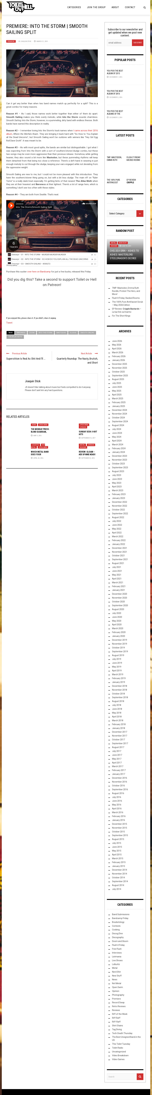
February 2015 (119, 862)
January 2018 (118, 728)
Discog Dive (117, 933)
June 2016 (117, 801)
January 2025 (118, 406)
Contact (130, 7)
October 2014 (118, 877)
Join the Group (96, 7)
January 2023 (118, 498)
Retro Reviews (119, 1006)
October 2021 (118, 555)
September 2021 (120, 559)
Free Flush (117, 949)
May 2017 (116, 759)
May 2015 (116, 851)
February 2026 (119, 356)
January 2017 (118, 774)
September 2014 (120, 881)
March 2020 (117, 628)
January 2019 (118, 682)
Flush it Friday (118, 945)
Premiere (11, 41)
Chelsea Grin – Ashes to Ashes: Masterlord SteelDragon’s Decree (124, 254)
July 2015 (116, 843)
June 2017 (117, 755)
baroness (21, 333)
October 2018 (118, 693)
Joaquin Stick (26, 41)
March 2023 (117, 490)
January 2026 (118, 360)
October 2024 (118, 417)
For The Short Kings (121, 316)
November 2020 (119, 598)
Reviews (83, 447)
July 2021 (116, 567)
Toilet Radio (117, 1048)
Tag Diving (117, 1029)
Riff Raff (116, 1018)
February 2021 (119, 586)
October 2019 (118, 647)
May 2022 (116, 529)
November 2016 (119, 782)
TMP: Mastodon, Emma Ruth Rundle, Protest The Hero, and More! (126, 291)
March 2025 (117, 398)
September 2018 (120, 697)
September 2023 (120, 467)
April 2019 (117, 670)
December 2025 (119, 364)
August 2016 (118, 793)
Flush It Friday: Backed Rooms (126, 298)
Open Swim (43, 425)
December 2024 (119, 410)
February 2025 (119, 402)
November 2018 (119, 690)
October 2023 (118, 463)
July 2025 (116, 383)
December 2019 (119, 640)
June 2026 (117, 341)
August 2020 (118, 609)
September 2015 (120, 835)
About (115, 7)
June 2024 (117, 433)
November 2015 (119, 828)
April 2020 (117, 624)
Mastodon (61, 333)
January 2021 (118, 590)
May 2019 (116, 667)
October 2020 (118, 601)
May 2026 (116, 345)
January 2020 (118, 636)
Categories (74, 7)
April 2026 (117, 348)
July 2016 (116, 797)
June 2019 (117, 663)
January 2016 (118, 820)
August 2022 (118, 517)
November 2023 (119, 460)
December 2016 (119, 778)
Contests (116, 926)
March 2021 (117, 582)
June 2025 (117, 387)
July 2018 (116, 705)
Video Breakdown (120, 1055)
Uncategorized (119, 1051)
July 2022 (116, 521)
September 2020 (120, 605)
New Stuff (123, 243)
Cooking (116, 929)
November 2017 (119, 736)
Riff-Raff (116, 1022)
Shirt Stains (117, 1025)
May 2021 (116, 575)
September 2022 (120, 513)
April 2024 (117, 441)
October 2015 (118, 831)
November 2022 (119, 506)
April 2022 (117, 532)
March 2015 (117, 858)
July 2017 (116, 751)
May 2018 (116, 713)
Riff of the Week (119, 1014)
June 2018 (117, 709)
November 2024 (119, 414)
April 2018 (117, 716)
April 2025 (117, 394)
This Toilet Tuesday (121, 1044)
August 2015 (118, 839)
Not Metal (116, 983)
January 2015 (118, 866)
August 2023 (118, 471)
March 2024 (117, 444)
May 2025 (116, 391)
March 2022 (117, 536)
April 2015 (117, 854)
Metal (82, 445)
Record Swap (118, 1002)
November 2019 (119, 644)
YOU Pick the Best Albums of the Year (115, 114)
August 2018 (118, 701)
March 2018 (117, 720)
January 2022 (118, 544)
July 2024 (116, 429)
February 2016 (119, 816)
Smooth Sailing (87, 333)
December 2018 (119, 686)
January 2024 (118, 452)
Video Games (118, 1059)
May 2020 (116, 621)
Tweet (9, 322)
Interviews (117, 953)
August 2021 (118, 563)
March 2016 (117, 812)
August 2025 (118, 379)
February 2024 (119, 448)
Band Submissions (120, 914)
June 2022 (117, 525)
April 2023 (117, 486)
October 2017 (118, 739)
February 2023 (119, 494)
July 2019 (116, 659)
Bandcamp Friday (120, 918)
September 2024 (120, 421)
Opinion (83, 427)
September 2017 (120, 743)
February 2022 (119, 540)
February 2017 (119, 770)
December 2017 (119, 732)
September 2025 (120, 375)
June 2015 (117, 847)
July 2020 (116, 613)
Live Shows (117, 960)
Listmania (116, 956)
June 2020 (117, 617)
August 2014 (118, 885)
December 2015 (119, 824)
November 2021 (119, 552)
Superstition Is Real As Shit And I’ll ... (25, 358)
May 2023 (116, 483)
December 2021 (119, 548)
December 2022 (119, 502)
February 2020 (119, 632)
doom (31, 333)
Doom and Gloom (120, 941)
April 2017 (117, 762)
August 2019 (118, 655)
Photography (118, 995)
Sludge (73, 333)
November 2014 (119, 874)
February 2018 (119, 724)
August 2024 (118, 425)
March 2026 (117, 352)
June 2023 (117, 479)
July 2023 (116, 475)
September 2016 (120, 789)
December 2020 (119, 594)
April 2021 (117, 578)
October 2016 (118, 785)
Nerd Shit (116, 972)
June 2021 (117, 571)
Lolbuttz (35, 445)
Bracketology (118, 922)
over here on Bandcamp (39, 271)
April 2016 (117, 808)
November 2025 (119, 368)
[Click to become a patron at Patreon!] (52, 301)
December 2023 (119, 456)
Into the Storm (45, 333)
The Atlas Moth (15, 337)
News (34, 425)
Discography (118, 937)
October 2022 (118, 509)
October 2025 (118, 372)
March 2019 (117, 674)
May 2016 (116, 805)
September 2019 (120, 651)
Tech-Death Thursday (122, 1033)
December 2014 (119, 870)
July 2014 (116, 889)
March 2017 (117, 766)
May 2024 (116, 437)
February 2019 (119, 678)
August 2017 (118, 747)
